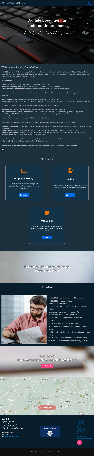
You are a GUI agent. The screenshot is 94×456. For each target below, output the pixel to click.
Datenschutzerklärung (85, 438)
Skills (79, 425)
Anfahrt (79, 432)
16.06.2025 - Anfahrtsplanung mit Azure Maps (67, 338)
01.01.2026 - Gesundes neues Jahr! (63, 323)
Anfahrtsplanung (47, 407)
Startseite (80, 421)
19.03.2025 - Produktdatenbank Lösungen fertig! (68, 341)
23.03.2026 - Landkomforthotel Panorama (66, 298)
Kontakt (79, 434)
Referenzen (81, 430)
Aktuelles (80, 423)
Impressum (81, 436)
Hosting (79, 427)
